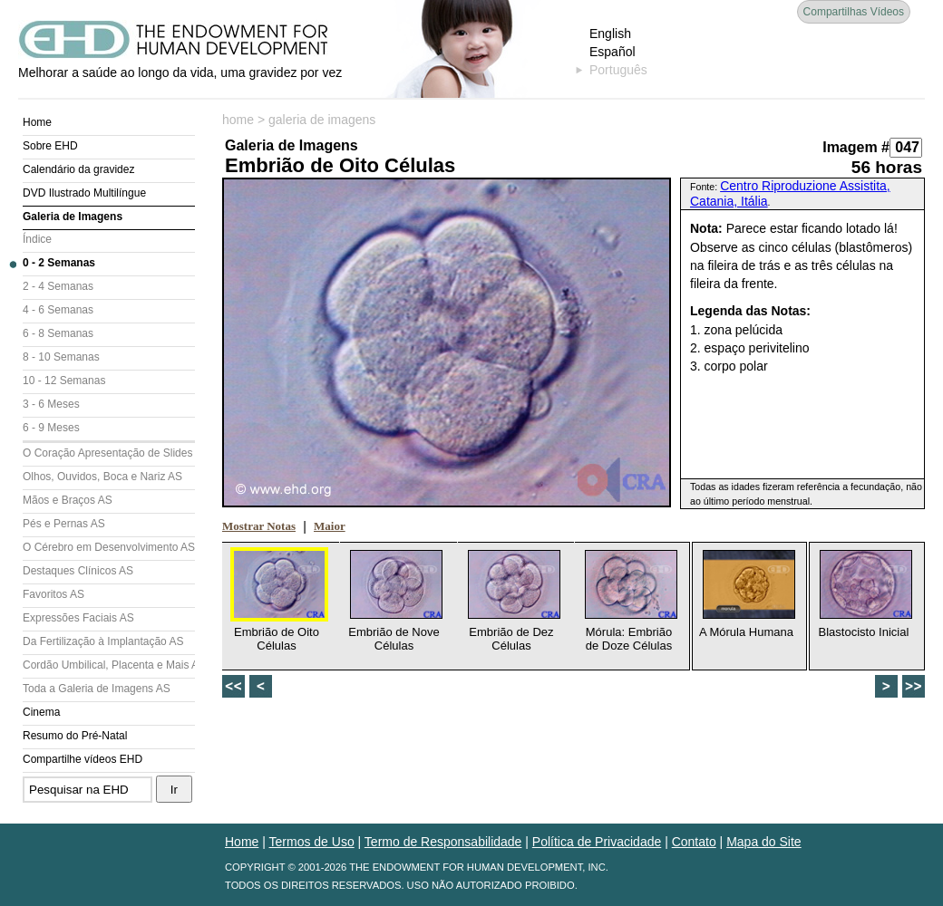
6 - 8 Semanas (58, 333)
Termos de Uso (312, 841)
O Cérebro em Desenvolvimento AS (109, 547)
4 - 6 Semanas (58, 310)
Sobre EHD (50, 146)
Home (37, 122)
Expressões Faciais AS (78, 618)
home (238, 119)
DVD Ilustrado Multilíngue (84, 193)
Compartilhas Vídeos (853, 11)
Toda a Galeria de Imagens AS (96, 688)
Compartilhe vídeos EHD (82, 759)
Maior (329, 526)
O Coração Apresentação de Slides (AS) (109, 453)
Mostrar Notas (259, 526)
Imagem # (856, 147)
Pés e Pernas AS (64, 523)
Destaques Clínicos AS (78, 570)
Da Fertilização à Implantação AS (103, 641)
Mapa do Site (764, 841)
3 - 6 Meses (51, 404)
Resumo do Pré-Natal (75, 735)
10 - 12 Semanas (64, 380)
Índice (37, 239)
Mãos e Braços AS (67, 500)
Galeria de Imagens (72, 216)
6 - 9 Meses (51, 427)
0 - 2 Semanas (59, 262)
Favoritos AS (53, 594)
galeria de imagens (321, 119)
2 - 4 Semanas (58, 286)
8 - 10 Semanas (61, 357)
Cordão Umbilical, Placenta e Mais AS (109, 665)
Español (612, 51)
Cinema (41, 712)
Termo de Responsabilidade (443, 841)
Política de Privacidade (596, 841)
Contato (694, 841)
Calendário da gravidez (78, 169)
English (610, 33)
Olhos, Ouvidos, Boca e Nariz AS (102, 476)
